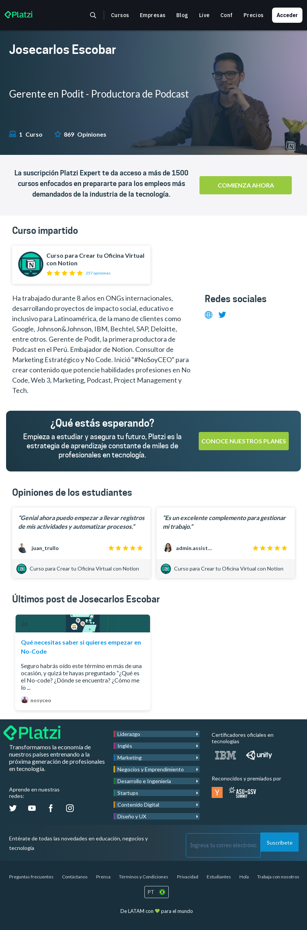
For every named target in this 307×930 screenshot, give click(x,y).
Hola (244, 877)
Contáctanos (75, 877)
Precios (254, 15)
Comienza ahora (246, 185)
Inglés (124, 745)
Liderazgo (128, 734)
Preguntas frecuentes (31, 877)
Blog (182, 15)
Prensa (103, 877)
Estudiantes (219, 877)
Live (204, 15)
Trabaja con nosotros (278, 877)
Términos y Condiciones (143, 877)
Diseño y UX (131, 816)
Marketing (129, 757)
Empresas (153, 15)
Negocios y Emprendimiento (150, 769)
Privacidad (187, 877)
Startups (127, 793)
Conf (226, 15)
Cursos (120, 15)
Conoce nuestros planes (243, 441)
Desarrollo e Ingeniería (144, 781)
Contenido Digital (138, 804)
